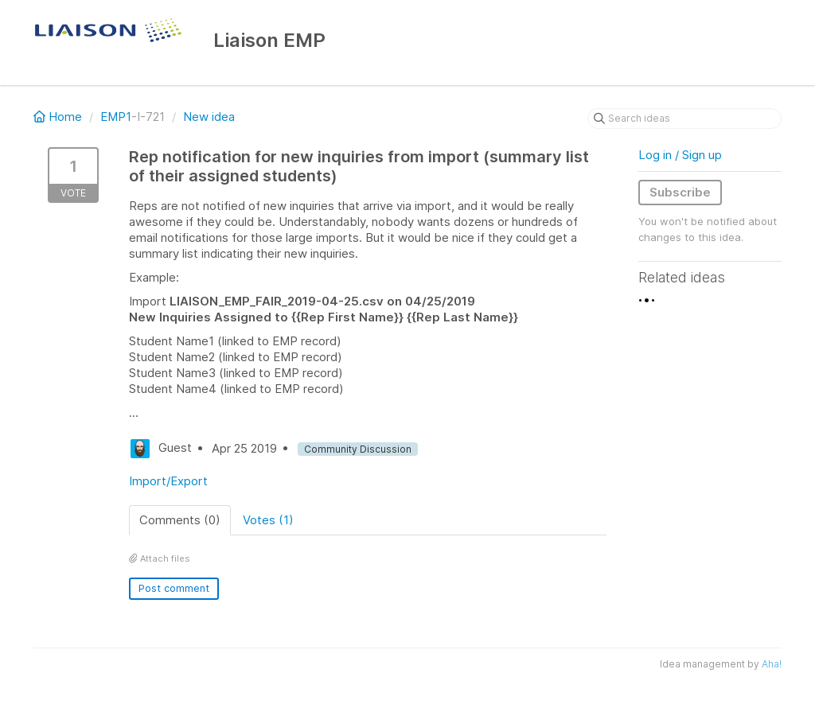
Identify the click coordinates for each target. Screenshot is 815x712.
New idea (209, 116)
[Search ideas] (684, 118)
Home (59, 116)
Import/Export (168, 480)
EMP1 (115, 116)
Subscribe (680, 192)
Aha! (772, 664)
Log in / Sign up (680, 154)
